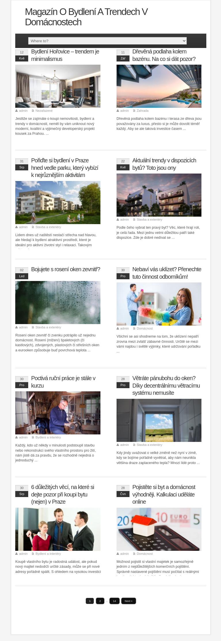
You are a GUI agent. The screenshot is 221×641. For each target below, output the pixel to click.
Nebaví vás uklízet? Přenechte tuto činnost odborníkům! (166, 273)
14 (114, 601)
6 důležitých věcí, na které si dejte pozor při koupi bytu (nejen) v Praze (62, 494)
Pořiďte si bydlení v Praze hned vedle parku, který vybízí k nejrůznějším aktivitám (64, 167)
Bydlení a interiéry (48, 437)
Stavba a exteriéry (48, 227)
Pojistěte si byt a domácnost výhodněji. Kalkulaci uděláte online (163, 494)
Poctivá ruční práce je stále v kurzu (63, 382)
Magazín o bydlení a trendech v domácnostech (86, 16)
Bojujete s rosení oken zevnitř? (65, 269)
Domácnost (145, 328)
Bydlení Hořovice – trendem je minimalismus (65, 55)
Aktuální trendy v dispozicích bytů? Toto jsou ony (164, 164)
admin (23, 110)
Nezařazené (43, 110)
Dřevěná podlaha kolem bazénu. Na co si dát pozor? (163, 55)
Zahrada (142, 110)
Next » (128, 601)
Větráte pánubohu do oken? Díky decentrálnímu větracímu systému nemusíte (166, 385)
